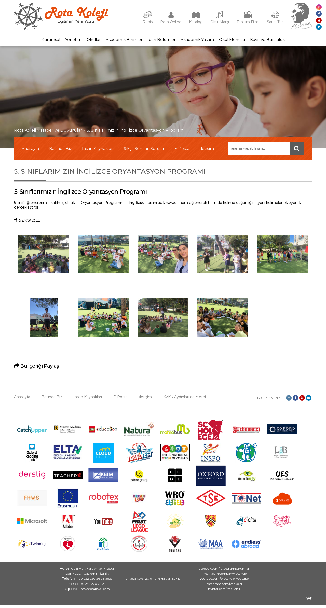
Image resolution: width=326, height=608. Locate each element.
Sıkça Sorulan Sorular (144, 151)
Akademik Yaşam (205, 40)
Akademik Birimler (121, 40)
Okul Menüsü (245, 40)
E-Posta (181, 151)
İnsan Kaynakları (98, 151)
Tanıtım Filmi (248, 22)
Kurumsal (33, 40)
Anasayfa (30, 151)
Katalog (196, 22)
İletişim (207, 151)
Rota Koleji (25, 132)
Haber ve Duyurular (61, 132)
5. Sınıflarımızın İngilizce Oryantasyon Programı (136, 132)
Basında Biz (60, 151)
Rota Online (170, 22)
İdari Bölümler (164, 40)
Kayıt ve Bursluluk (285, 40)
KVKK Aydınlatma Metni (184, 399)
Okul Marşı (219, 22)
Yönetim (60, 40)
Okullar (86, 40)
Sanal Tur (275, 22)
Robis (148, 22)
